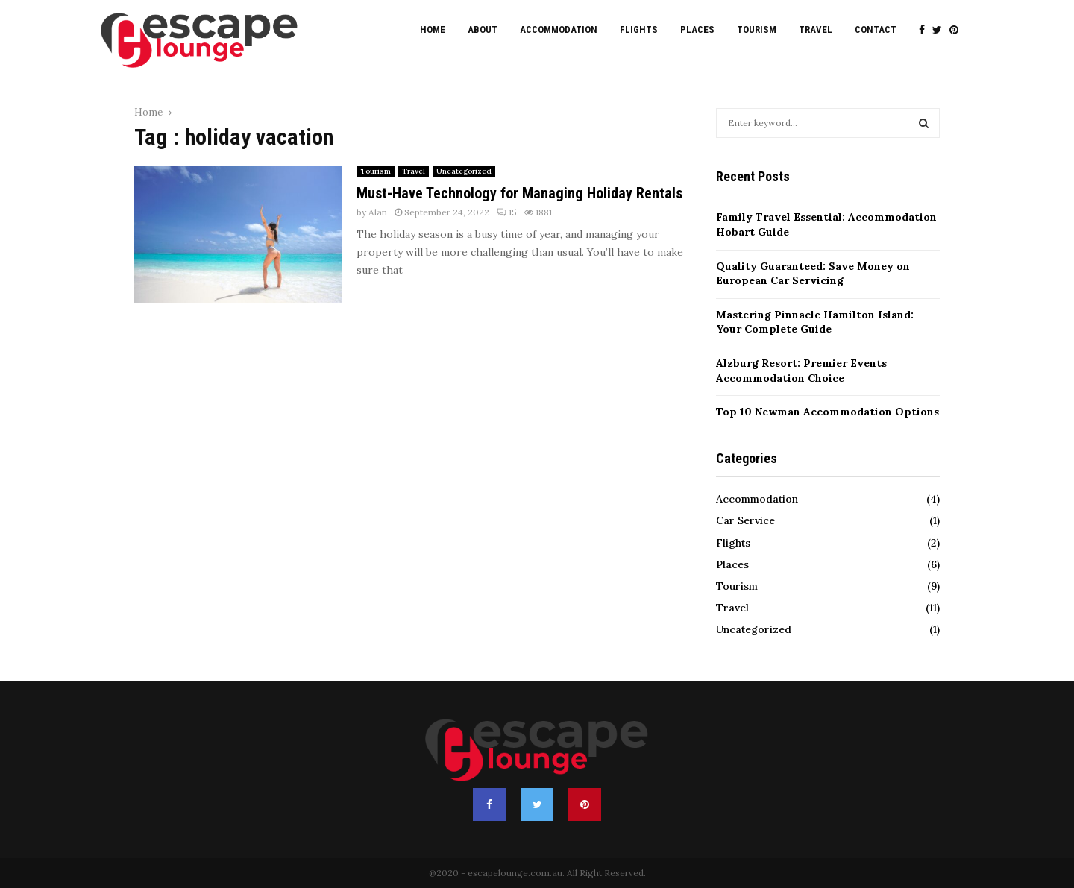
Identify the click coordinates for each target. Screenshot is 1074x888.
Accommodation (558, 29)
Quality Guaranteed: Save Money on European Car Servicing (813, 273)
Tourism (756, 29)
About (482, 29)
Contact (875, 29)
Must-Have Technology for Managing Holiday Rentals (519, 193)
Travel (815, 29)
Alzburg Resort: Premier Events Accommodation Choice (801, 370)
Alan (377, 212)
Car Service (745, 520)
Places (697, 29)
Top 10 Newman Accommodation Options (827, 411)
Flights (639, 29)
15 (507, 212)
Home (432, 29)
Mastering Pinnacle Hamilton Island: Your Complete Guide (815, 322)
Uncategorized (464, 171)
